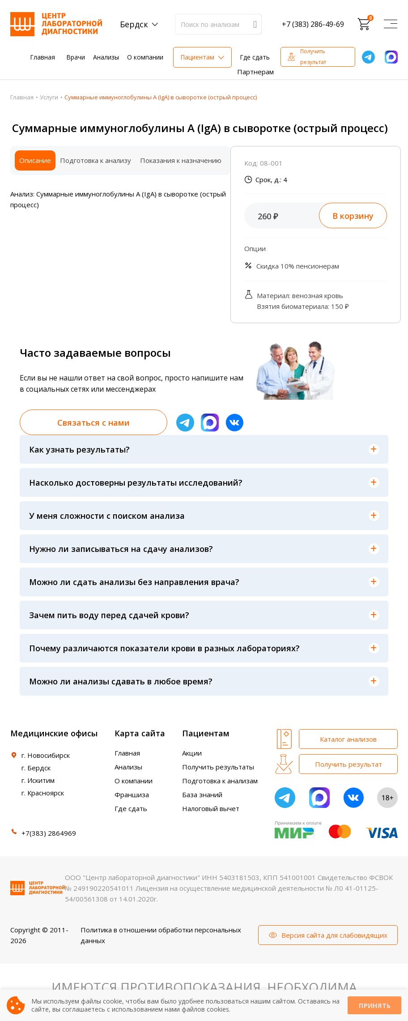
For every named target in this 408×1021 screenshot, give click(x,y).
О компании (145, 57)
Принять (374, 1005)
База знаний (202, 794)
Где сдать (255, 57)
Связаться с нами (93, 422)
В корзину (353, 215)
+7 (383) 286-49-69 (313, 24)
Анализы (106, 57)
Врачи (75, 57)
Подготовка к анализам (220, 780)
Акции (192, 752)
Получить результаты (218, 766)
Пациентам (197, 57)
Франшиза (132, 794)
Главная (42, 57)
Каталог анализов (348, 739)
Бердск (134, 24)
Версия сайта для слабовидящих (334, 935)
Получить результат (313, 56)
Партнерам (255, 71)
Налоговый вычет (210, 808)
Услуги (49, 97)
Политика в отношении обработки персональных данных (161, 935)
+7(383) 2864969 (48, 833)
